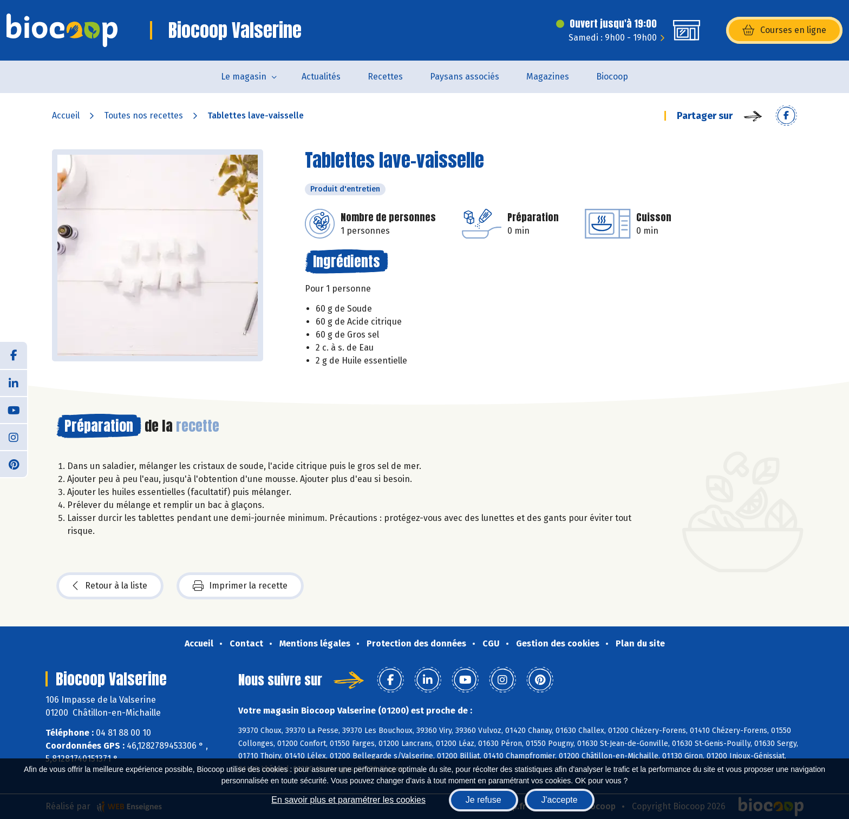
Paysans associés (464, 76)
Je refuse (483, 799)
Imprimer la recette (240, 585)
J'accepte (559, 799)
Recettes (385, 76)
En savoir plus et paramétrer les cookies (348, 799)
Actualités (321, 76)
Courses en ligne (784, 30)
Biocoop (612, 76)
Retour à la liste (110, 585)
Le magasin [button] (243, 76)
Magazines (547, 76)
